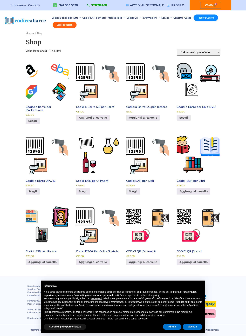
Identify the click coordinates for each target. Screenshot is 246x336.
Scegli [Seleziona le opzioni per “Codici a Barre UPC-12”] (32, 191)
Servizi (166, 17)
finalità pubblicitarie (63, 305)
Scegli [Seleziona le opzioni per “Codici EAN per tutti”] (133, 191)
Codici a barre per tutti (66, 17)
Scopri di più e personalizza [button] (65, 326)
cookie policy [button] (152, 295)
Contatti (34, 5)
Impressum (18, 5)
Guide (187, 17)
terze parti (96, 298)
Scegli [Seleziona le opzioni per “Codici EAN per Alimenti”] (83, 191)
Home (30, 33)
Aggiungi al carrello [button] (93, 117)
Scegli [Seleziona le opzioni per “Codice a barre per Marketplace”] (32, 121)
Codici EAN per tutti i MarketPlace (103, 17)
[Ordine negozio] (198, 52)
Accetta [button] (192, 326)
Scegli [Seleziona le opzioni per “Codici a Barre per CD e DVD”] (183, 117)
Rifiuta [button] (172, 326)
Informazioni (151, 17)
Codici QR (134, 17)
